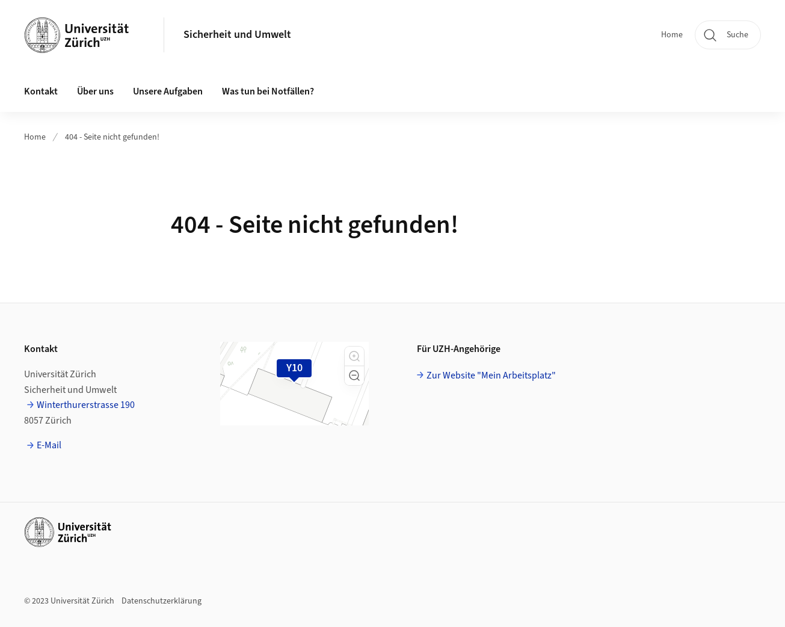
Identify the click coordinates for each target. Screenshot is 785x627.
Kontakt (41, 91)
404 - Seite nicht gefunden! (112, 137)
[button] (354, 356)
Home (672, 35)
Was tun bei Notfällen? (268, 91)
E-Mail (49, 445)
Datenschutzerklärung (162, 601)
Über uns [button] (95, 91)
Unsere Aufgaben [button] (168, 91)
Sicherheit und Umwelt (237, 34)
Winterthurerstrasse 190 (86, 405)
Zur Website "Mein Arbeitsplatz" (491, 375)
